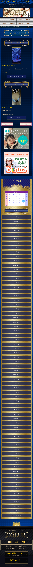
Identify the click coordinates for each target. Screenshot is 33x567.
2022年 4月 (16, 247)
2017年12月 (16, 471)
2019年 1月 (16, 414)
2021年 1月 (16, 313)
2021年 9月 (16, 278)
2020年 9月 (16, 331)
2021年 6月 (16, 291)
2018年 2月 (16, 462)
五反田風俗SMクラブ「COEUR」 (16, 4)
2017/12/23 (25, 124)
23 (26, 200)
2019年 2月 (16, 409)
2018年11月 (16, 423)
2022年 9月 (16, 225)
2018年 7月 (16, 440)
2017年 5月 (16, 502)
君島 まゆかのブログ (8, 66)
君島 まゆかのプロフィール (16, 76)
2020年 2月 (16, 357)
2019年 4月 (16, 401)
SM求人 (28, 23)
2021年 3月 (16, 304)
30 (19, 194)
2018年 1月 (16, 466)
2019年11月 (16, 370)
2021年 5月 (16, 296)
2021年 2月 (16, 309)
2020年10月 (16, 326)
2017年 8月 (16, 488)
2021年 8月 (16, 282)
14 (19, 198)
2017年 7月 (16, 493)
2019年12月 (16, 366)
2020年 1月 (16, 361)
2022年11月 (16, 217)
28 (13, 194)
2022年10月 (16, 221)
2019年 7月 (16, 388)
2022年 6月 (16, 238)
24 (6, 203)
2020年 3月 (16, 353)
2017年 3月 (16, 510)
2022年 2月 (16, 256)
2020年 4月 (16, 348)
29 (16, 194)
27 (9, 194)
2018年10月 (16, 427)
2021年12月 (16, 265)
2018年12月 (16, 418)
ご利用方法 (4, 23)
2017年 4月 (16, 506)
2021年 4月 (16, 300)
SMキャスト (12, 19)
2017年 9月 (16, 484)
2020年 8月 (16, 335)
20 (16, 200)
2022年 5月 (16, 243)
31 (6, 205)
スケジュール (20, 23)
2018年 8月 (16, 436)
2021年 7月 (16, 287)
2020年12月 (16, 317)
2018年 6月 (16, 445)
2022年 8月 (16, 230)
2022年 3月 (16, 252)
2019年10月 (16, 374)
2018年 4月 (16, 453)
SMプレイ (20, 19)
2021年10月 (16, 274)
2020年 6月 (16, 344)
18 (9, 200)
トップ (3, 26)
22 (23, 200)
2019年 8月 (16, 383)
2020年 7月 (16, 339)
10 (6, 198)
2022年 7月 (16, 234)
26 (6, 194)
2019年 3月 (16, 405)
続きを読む (4, 72)
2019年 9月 (16, 379)
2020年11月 (16, 322)
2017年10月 (16, 480)
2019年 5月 (16, 396)
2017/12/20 (7, 124)
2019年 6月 (16, 392)
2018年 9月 (16, 431)
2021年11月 (16, 269)
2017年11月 (16, 475)
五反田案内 (12, 23)
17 (6, 200)
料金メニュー (28, 19)
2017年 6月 (16, 497)
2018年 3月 (16, 458)
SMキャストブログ (7, 26)
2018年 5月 (16, 449)
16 (26, 198)
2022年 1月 (16, 260)
